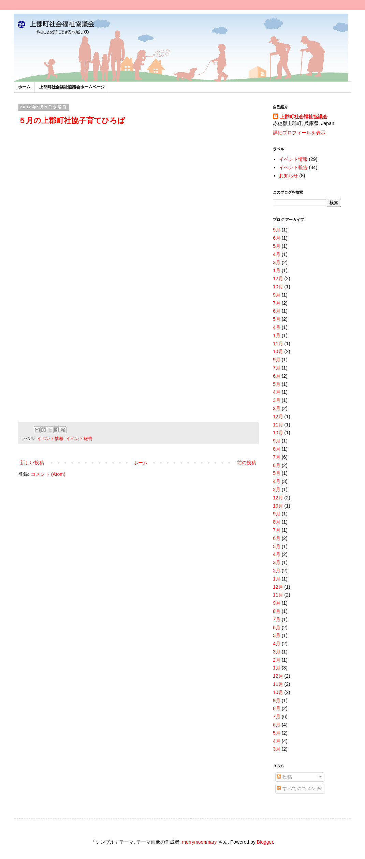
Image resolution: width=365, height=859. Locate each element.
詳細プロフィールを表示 (299, 132)
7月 (276, 303)
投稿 (284, 777)
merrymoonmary (199, 842)
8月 (276, 449)
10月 (278, 286)
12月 (278, 278)
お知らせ (288, 175)
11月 (278, 343)
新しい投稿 (32, 462)
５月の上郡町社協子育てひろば (71, 120)
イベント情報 (50, 438)
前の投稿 (246, 462)
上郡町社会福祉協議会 (303, 116)
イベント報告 (79, 438)
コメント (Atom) (48, 474)
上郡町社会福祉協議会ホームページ (72, 87)
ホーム (24, 87)
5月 (276, 246)
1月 (276, 270)
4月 (276, 254)
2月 (276, 408)
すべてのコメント (299, 788)
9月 (276, 229)
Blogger (265, 842)
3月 (276, 262)
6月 (276, 238)
